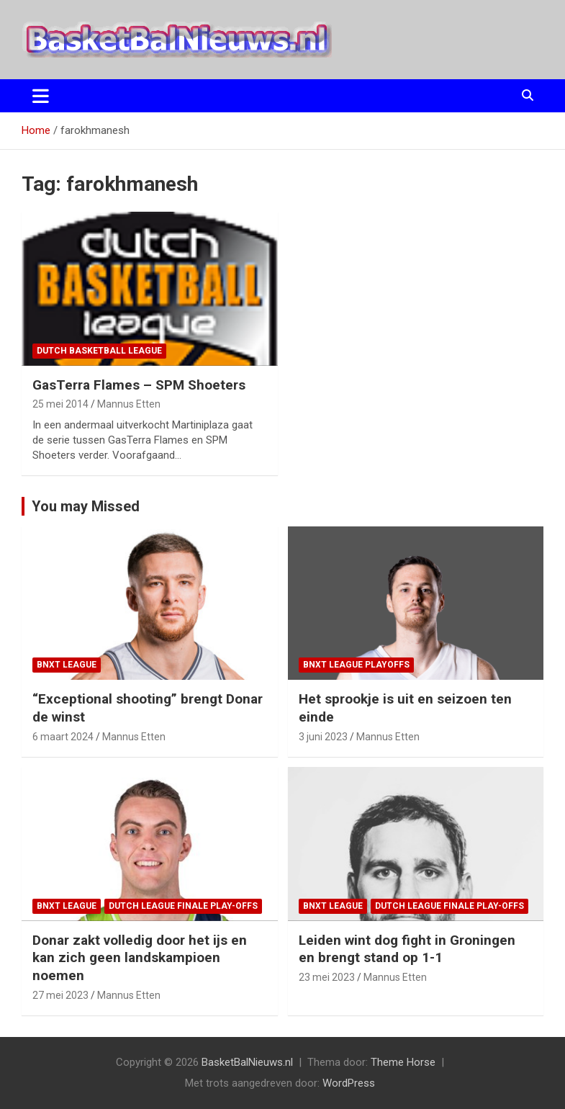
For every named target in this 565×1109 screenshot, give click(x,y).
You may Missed (86, 506)
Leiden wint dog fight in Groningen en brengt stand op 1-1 (407, 949)
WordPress (348, 1083)
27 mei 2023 (60, 995)
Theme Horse (403, 1062)
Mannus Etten (129, 404)
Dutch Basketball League (99, 351)
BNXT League (66, 665)
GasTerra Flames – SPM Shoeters (138, 385)
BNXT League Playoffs (356, 665)
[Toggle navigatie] (41, 95)
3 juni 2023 (323, 736)
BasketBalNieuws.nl (247, 1062)
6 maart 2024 (63, 736)
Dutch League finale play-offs (183, 906)
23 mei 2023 (327, 977)
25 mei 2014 (60, 404)
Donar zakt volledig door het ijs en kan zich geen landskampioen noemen (139, 958)
